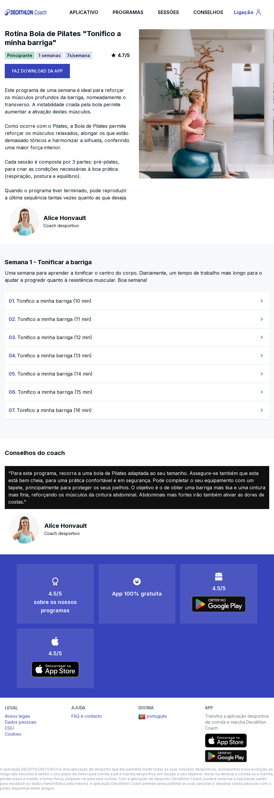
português (152, 716)
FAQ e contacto (86, 716)
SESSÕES (168, 12)
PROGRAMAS (128, 12)
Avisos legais (17, 716)
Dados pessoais (20, 722)
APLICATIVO (83, 12)
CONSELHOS (208, 12)
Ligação (249, 13)
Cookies (13, 734)
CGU (9, 728)
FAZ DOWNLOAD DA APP (37, 70)
